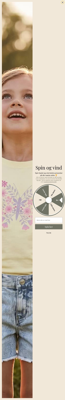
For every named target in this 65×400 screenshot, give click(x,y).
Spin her (49, 226)
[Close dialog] (62, 2)
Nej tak (48, 233)
